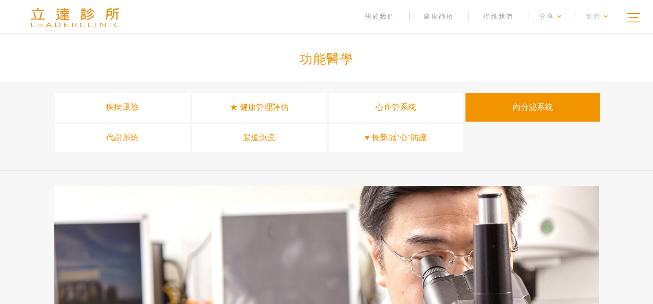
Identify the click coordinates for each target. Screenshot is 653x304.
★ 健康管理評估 (259, 107)
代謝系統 (122, 137)
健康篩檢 (439, 16)
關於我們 (380, 16)
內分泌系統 (532, 107)
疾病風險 (122, 107)
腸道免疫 (259, 137)
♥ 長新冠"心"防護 (396, 137)
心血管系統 (395, 107)
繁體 (597, 16)
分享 (551, 16)
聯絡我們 (498, 16)
